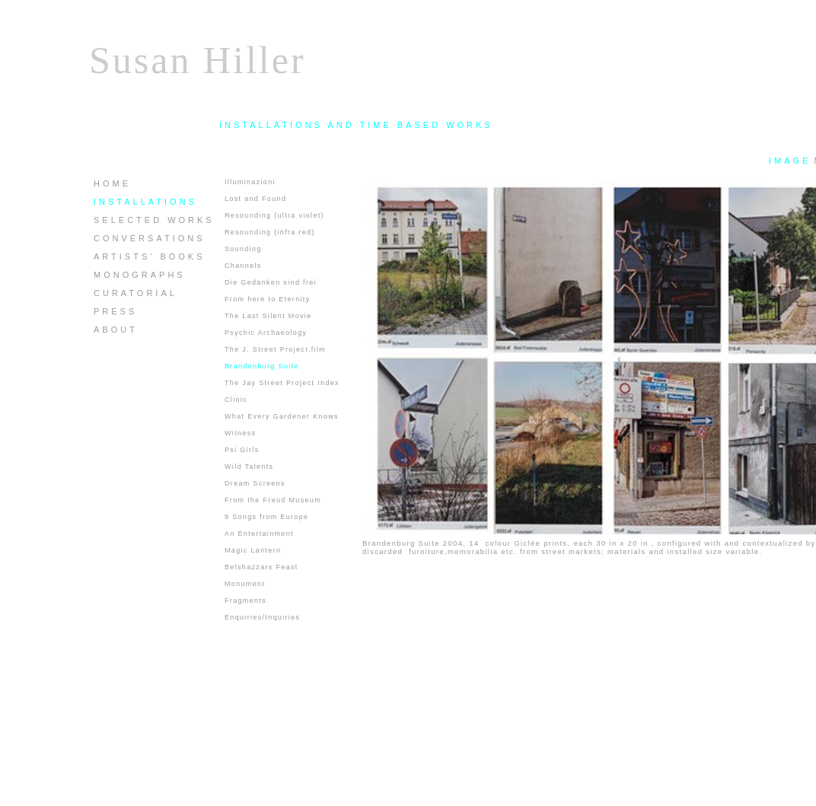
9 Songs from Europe (266, 517)
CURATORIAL (135, 293)
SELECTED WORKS (154, 220)
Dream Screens (255, 483)
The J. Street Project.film (275, 349)
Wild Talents (249, 466)
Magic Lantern (253, 550)
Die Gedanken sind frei (271, 282)
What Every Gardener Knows (282, 416)
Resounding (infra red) (270, 232)
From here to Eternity (268, 299)
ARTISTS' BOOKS (150, 256)
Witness (240, 433)
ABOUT (116, 329)
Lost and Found (255, 198)
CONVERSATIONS (150, 238)
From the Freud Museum (273, 500)
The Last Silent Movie (268, 316)
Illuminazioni (250, 182)
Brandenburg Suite (262, 366)
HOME (112, 183)
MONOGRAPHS (140, 274)
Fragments (245, 600)
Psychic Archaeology (266, 332)
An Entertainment (259, 533)
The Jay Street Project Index (282, 383)
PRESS (115, 311)
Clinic (236, 399)
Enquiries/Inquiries (262, 617)
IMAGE (790, 160)
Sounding (243, 249)
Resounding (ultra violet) (274, 215)
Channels (243, 265)
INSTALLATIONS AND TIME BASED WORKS (356, 124)
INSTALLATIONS (145, 201)
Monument (245, 584)
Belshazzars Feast (261, 567)
